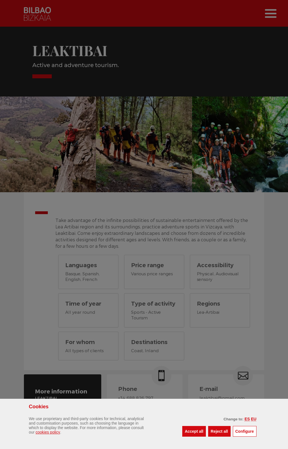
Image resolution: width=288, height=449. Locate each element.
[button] (247, 419)
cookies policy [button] (48, 432)
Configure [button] (245, 431)
